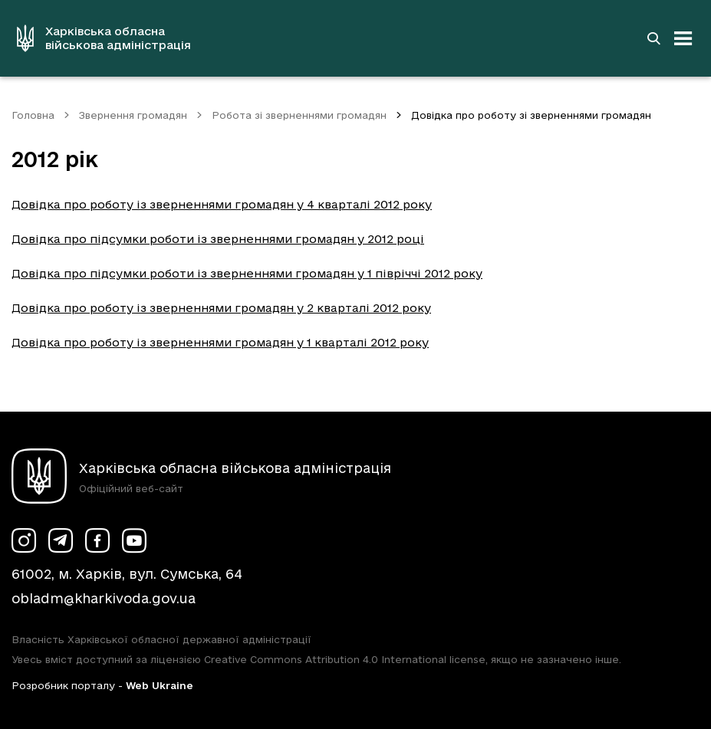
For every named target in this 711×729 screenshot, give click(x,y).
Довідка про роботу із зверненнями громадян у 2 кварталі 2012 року (221, 307)
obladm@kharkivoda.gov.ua (104, 598)
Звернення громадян (133, 115)
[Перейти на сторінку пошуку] (653, 38)
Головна (33, 115)
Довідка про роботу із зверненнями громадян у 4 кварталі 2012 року (222, 204)
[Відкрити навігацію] (683, 38)
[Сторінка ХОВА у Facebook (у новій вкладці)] (97, 540)
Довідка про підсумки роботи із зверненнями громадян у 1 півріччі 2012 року (247, 273)
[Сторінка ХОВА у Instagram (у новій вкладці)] (24, 540)
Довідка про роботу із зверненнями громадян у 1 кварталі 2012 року (220, 342)
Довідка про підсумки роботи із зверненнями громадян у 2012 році (218, 238)
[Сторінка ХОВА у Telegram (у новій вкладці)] (60, 540)
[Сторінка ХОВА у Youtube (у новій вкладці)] (134, 540)
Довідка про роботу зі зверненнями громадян (531, 115)
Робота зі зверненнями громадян (299, 115)
